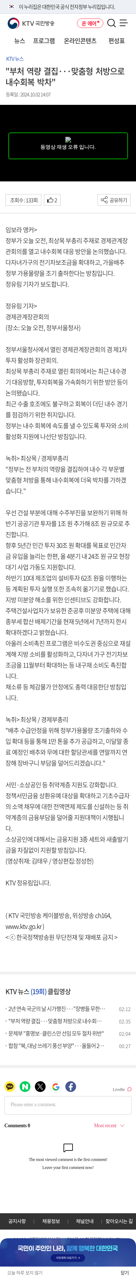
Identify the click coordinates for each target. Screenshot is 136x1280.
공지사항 (17, 1221)
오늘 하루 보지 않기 (24, 1273)
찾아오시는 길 (119, 1221)
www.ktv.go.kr (23, 926)
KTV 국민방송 (20, 20)
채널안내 (85, 1221)
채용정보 (51, 1221)
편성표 (116, 40)
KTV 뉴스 (15, 58)
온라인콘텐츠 (80, 40)
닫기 (125, 1273)
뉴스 (19, 40)
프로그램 (44, 40)
